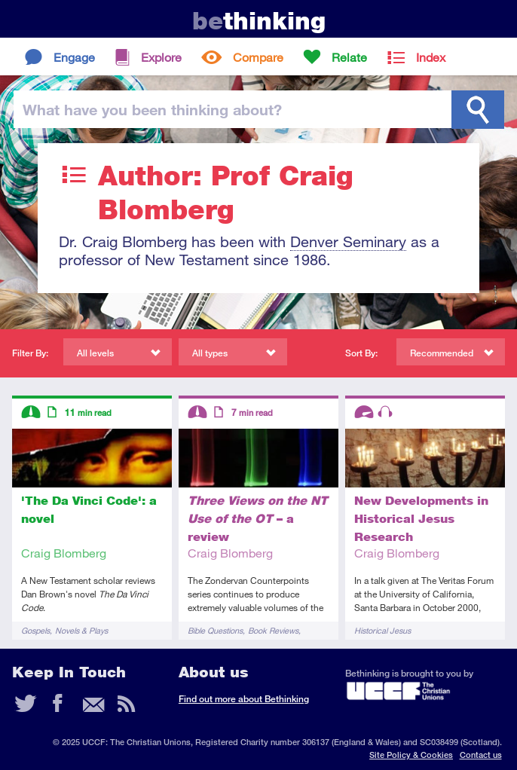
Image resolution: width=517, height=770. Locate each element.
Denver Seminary (348, 241)
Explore (161, 57)
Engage (74, 57)
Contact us (481, 754)
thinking (259, 20)
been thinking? (152, 109)
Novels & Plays (81, 630)
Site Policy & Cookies (411, 754)
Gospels (35, 630)
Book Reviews (273, 630)
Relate (349, 57)
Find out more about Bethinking (244, 698)
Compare (258, 57)
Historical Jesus (382, 630)
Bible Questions (215, 630)
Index (430, 57)
